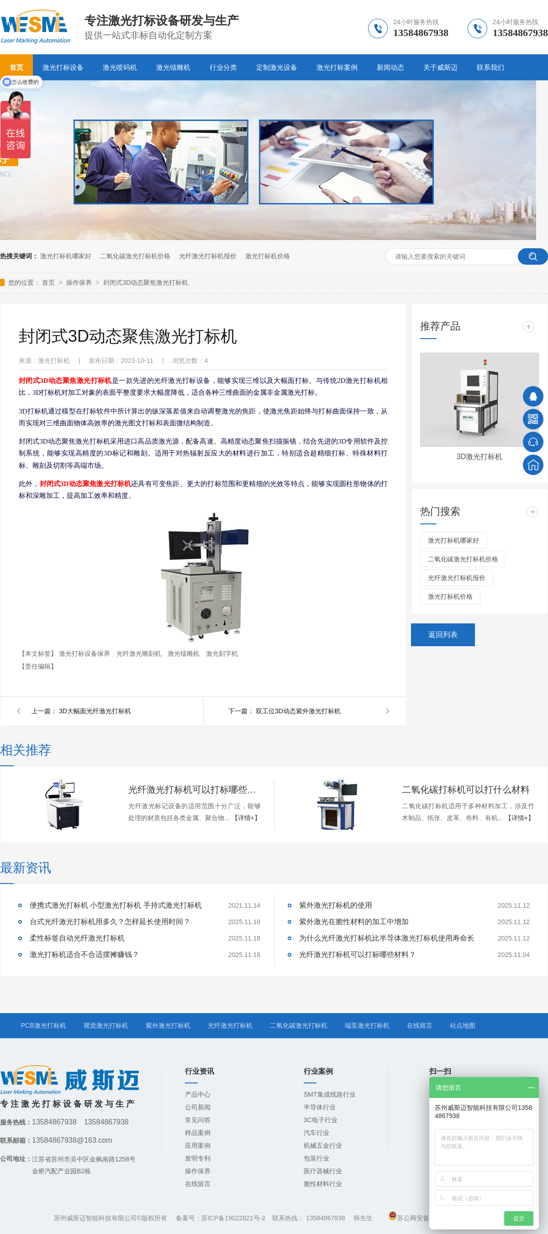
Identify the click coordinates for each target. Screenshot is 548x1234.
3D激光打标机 (479, 456)
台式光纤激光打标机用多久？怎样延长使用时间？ (110, 922)
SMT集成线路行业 (330, 1094)
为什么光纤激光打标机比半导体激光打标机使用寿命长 (386, 938)
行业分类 (223, 67)
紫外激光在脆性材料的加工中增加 (354, 922)
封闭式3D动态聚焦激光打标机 (145, 282)
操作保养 (80, 282)
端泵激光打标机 (367, 1025)
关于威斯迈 (440, 67)
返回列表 (443, 634)
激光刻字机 (222, 653)
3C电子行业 (320, 1120)
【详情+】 (246, 817)
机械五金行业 (323, 1145)
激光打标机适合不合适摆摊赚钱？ (84, 954)
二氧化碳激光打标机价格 (135, 256)
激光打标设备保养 (85, 653)
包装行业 (316, 1158)
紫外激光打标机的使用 (335, 905)
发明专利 (198, 1158)
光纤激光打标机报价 (208, 256)
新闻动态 (390, 67)
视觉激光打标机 (106, 1025)
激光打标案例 (337, 67)
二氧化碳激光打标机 (298, 1025)
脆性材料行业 (323, 1183)
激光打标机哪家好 (65, 256)
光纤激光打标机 (230, 1025)
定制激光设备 (276, 67)
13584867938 (325, 1218)
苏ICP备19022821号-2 (233, 1218)
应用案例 (198, 1145)
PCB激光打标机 (43, 1025)
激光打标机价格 (267, 256)
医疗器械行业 (323, 1171)
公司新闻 (198, 1107)
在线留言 (419, 1025)
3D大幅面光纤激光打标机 (95, 711)
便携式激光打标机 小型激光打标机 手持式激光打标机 (116, 905)
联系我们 (490, 67)
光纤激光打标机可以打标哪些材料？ (194, 789)
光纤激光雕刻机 (139, 653)
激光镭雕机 (173, 67)
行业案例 (318, 1071)
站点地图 (462, 1025)
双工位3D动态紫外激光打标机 (298, 711)
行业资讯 (199, 1071)
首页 (49, 282)
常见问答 (198, 1120)
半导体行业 (320, 1107)
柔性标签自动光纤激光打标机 (77, 938)
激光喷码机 (120, 67)
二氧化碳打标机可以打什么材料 (466, 789)
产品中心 (198, 1094)
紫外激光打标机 (168, 1025)
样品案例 (198, 1132)
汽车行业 (316, 1132)
